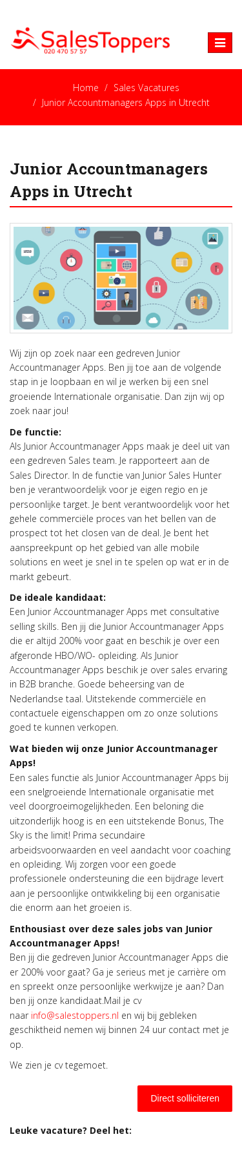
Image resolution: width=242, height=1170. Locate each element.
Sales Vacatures (146, 87)
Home (86, 87)
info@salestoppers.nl (75, 1015)
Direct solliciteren (184, 1098)
